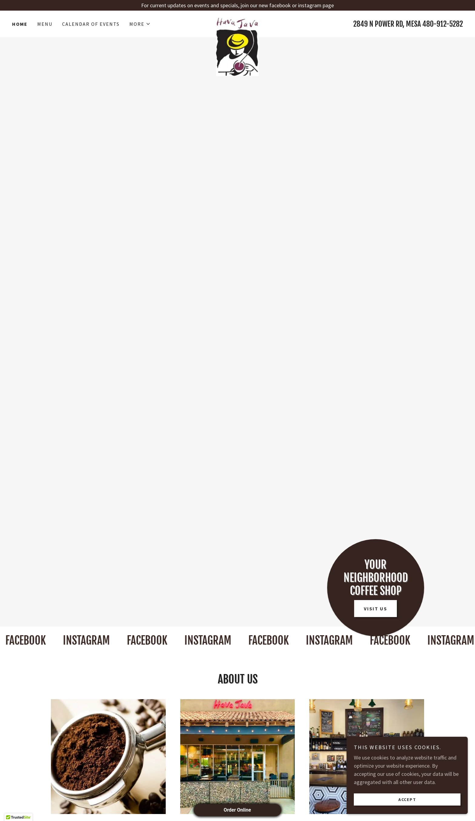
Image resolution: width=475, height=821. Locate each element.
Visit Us (375, 609)
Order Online (237, 810)
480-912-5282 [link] (442, 23)
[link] (237, 20)
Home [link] (20, 24)
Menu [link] (44, 24)
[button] (140, 24)
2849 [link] (360, 23)
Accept (407, 799)
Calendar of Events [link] (91, 24)
